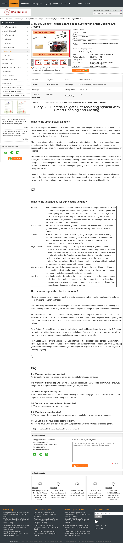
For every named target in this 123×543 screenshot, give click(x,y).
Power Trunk (6, 55)
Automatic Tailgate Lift (9, 31)
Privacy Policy (14, 541)
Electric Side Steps (8, 75)
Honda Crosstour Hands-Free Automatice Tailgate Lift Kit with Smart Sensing (46, 527)
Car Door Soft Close (8, 59)
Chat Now (78, 4)
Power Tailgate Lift (8, 35)
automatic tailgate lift (72, 429)
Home (4, 4)
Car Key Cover (6, 71)
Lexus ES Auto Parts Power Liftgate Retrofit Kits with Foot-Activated (76, 493)
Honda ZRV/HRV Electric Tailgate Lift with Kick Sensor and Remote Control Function (77, 521)
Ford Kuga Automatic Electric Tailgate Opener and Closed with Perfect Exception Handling (46, 521)
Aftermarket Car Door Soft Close (12, 67)
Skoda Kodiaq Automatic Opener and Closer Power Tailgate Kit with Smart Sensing (58, 494)
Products (14, 4)
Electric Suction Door (8, 47)
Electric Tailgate (19, 19)
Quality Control (52, 4)
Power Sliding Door (8, 83)
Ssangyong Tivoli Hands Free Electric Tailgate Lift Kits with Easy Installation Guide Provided (40, 495)
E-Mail (97, 525)
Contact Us (65, 4)
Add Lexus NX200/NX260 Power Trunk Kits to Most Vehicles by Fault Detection (113, 495)
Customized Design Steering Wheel (13, 95)
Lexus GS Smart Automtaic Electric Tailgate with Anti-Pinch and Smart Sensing (95, 494)
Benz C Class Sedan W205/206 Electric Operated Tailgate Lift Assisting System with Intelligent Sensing (77, 533)
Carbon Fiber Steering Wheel (11, 91)
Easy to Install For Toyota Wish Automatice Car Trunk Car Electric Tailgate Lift (45, 514)
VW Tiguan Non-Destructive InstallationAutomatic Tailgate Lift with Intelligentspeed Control (15, 533)
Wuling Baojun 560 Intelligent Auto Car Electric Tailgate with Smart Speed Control (15, 514)
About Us (25, 4)
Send (98, 517)
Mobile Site (99, 528)
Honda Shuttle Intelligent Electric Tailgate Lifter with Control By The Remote (45, 533)
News (87, 4)
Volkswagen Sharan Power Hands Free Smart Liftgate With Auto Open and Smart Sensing (16, 527)
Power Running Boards (9, 79)
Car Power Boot (7, 63)
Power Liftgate (6, 39)
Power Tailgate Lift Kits (9, 27)
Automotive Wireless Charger (11, 87)
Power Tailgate (6, 43)
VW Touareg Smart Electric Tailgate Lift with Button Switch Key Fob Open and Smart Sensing (16, 521)
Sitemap (104, 525)
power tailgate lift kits (43, 429)
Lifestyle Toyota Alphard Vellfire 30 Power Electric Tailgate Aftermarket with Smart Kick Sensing (77, 514)
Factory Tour (37, 4)
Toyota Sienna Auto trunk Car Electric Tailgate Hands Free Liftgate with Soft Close (77, 527)
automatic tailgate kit (58, 429)
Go (120, 13)
